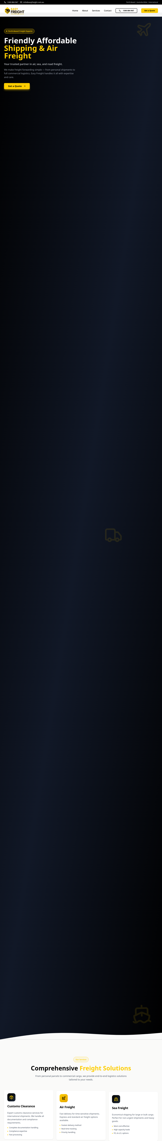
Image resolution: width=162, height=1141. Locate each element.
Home (75, 10)
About (85, 10)
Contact (108, 10)
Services (96, 10)
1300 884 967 (126, 10)
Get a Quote (149, 10)
